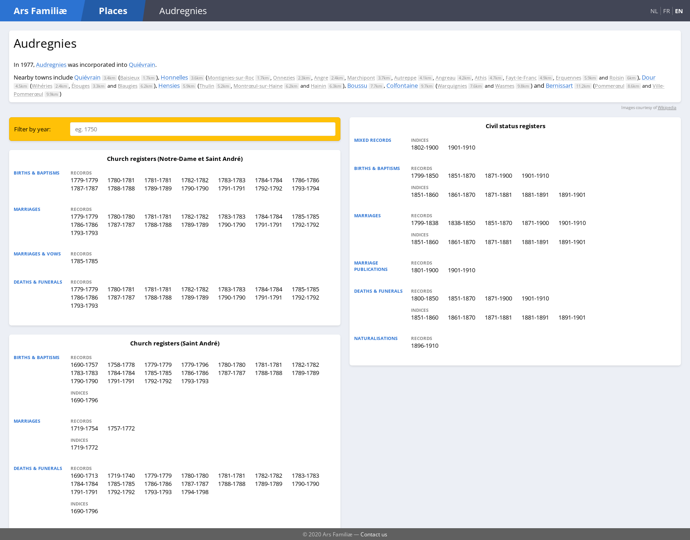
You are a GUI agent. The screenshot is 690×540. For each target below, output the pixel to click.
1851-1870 (461, 175)
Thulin (206, 85)
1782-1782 (194, 180)
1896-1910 (424, 345)
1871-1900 (498, 175)
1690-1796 (84, 400)
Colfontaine (402, 85)
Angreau (446, 77)
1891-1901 (572, 194)
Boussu (357, 85)
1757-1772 (121, 428)
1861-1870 (461, 194)
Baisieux (130, 77)
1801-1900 (424, 270)
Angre (321, 77)
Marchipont (361, 77)
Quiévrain (142, 64)
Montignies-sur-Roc (231, 77)
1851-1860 (424, 194)
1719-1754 (84, 428)
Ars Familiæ (40, 11)
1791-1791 (231, 188)
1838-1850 (461, 223)
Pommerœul (609, 85)
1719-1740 (121, 475)
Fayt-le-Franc (521, 77)
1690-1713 (84, 475)
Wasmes (504, 85)
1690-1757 (84, 364)
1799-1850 (424, 175)
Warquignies (452, 85)
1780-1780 (121, 216)
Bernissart (559, 85)
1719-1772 (84, 447)
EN (679, 11)
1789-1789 (158, 188)
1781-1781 (158, 180)
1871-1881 (498, 194)
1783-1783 (231, 180)
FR (666, 11)
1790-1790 (194, 188)
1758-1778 (121, 364)
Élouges (80, 85)
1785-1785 (305, 216)
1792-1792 (268, 188)
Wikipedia (667, 107)
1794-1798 (194, 492)
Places (113, 11)
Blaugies (127, 85)
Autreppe (405, 77)
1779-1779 (84, 180)
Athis (481, 77)
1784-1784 (268, 180)
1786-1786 (305, 180)
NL (654, 11)
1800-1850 (424, 298)
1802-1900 (424, 147)
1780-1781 (121, 180)
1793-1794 (305, 188)
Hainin (318, 85)
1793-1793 (84, 233)
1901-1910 (461, 147)
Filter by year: (32, 129)
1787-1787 (84, 188)
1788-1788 (121, 188)
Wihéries (42, 85)
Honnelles (174, 77)
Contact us (373, 534)
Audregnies (51, 64)
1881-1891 (535, 194)
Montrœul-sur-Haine (258, 85)
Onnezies (284, 77)
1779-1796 (194, 364)
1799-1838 (424, 223)
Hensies (169, 85)
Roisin (616, 77)
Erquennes (568, 77)
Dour (648, 77)
